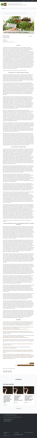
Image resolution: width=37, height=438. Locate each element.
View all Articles (18, 408)
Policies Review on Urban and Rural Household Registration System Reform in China (29, 398)
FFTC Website (16, 432)
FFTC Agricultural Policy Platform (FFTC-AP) (15, 3)
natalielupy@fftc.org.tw (9, 419)
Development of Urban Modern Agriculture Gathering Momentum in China (18, 398)
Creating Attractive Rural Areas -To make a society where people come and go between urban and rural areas (8, 399)
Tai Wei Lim (4, 39)
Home (4, 13)
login (6, 368)
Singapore (31, 363)
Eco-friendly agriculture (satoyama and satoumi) (26, 365)
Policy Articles (8, 13)
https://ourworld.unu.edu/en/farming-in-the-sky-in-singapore (22, 355)
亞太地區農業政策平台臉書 (18, 434)
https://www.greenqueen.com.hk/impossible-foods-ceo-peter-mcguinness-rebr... (15, 337)
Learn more (6, 404)
